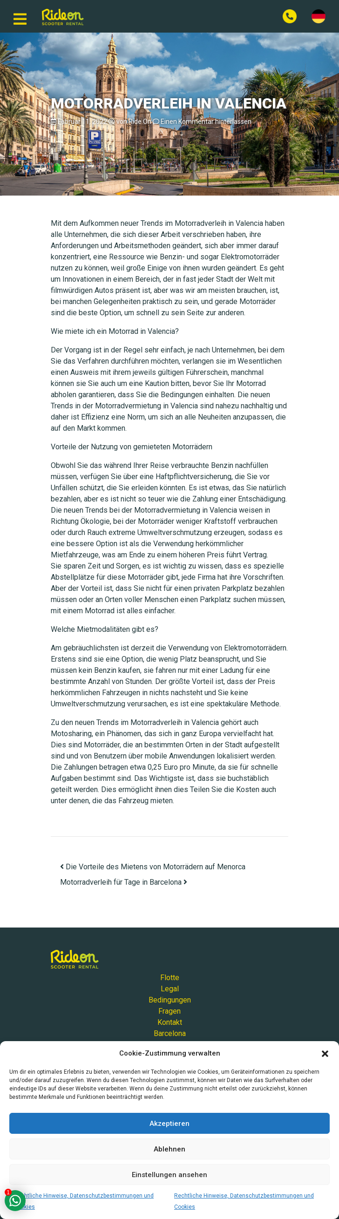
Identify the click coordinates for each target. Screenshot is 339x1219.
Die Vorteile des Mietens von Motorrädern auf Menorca (152, 866)
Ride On (140, 121)
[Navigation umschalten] (20, 16)
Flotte (169, 977)
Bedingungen (170, 1000)
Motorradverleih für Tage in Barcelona (123, 882)
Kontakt (169, 1022)
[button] (325, 1053)
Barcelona (170, 1033)
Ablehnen (169, 1149)
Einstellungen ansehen (169, 1175)
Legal (170, 988)
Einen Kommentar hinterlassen (206, 121)
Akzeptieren (169, 1123)
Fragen (169, 1011)
